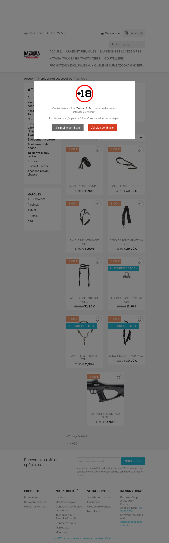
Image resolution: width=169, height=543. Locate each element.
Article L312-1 (85, 108)
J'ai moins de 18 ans (68, 127)
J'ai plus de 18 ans (102, 127)
